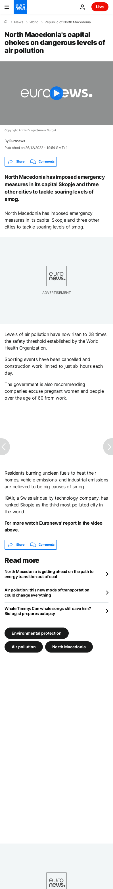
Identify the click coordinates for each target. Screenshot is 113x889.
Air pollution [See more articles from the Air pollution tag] (24, 646)
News (18, 22)
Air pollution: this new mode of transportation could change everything (47, 592)
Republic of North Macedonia (68, 22)
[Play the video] (56, 93)
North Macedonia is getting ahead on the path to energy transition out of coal (49, 574)
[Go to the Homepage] (20, 7)
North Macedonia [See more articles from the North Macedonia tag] (69, 646)
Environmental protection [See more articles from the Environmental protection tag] (37, 632)
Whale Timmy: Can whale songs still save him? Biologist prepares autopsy (48, 611)
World (34, 22)
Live (100, 6)
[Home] (6, 22)
